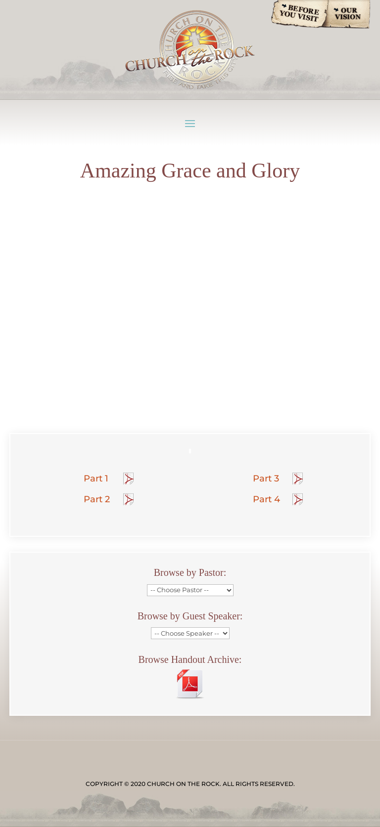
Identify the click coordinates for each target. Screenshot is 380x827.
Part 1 (96, 478)
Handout (129, 478)
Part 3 (266, 478)
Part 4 (266, 499)
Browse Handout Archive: (190, 659)
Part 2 (97, 499)
